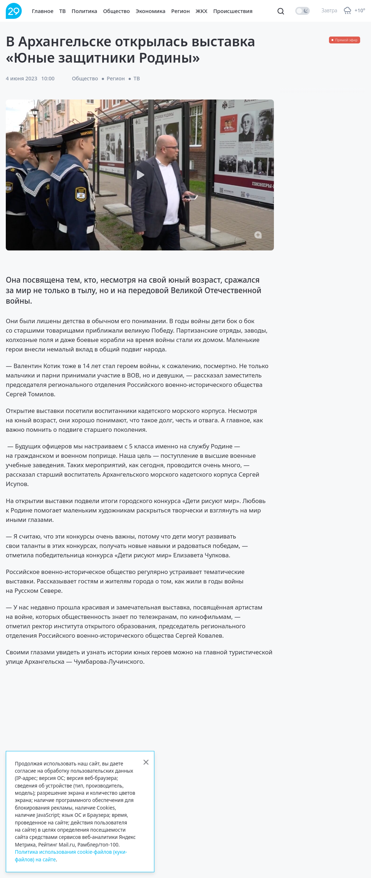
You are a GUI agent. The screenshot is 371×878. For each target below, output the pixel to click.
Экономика (151, 10)
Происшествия (233, 10)
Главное (43, 10)
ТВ (62, 10)
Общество (116, 10)
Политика (84, 10)
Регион (180, 10)
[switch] (302, 11)
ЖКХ (201, 10)
